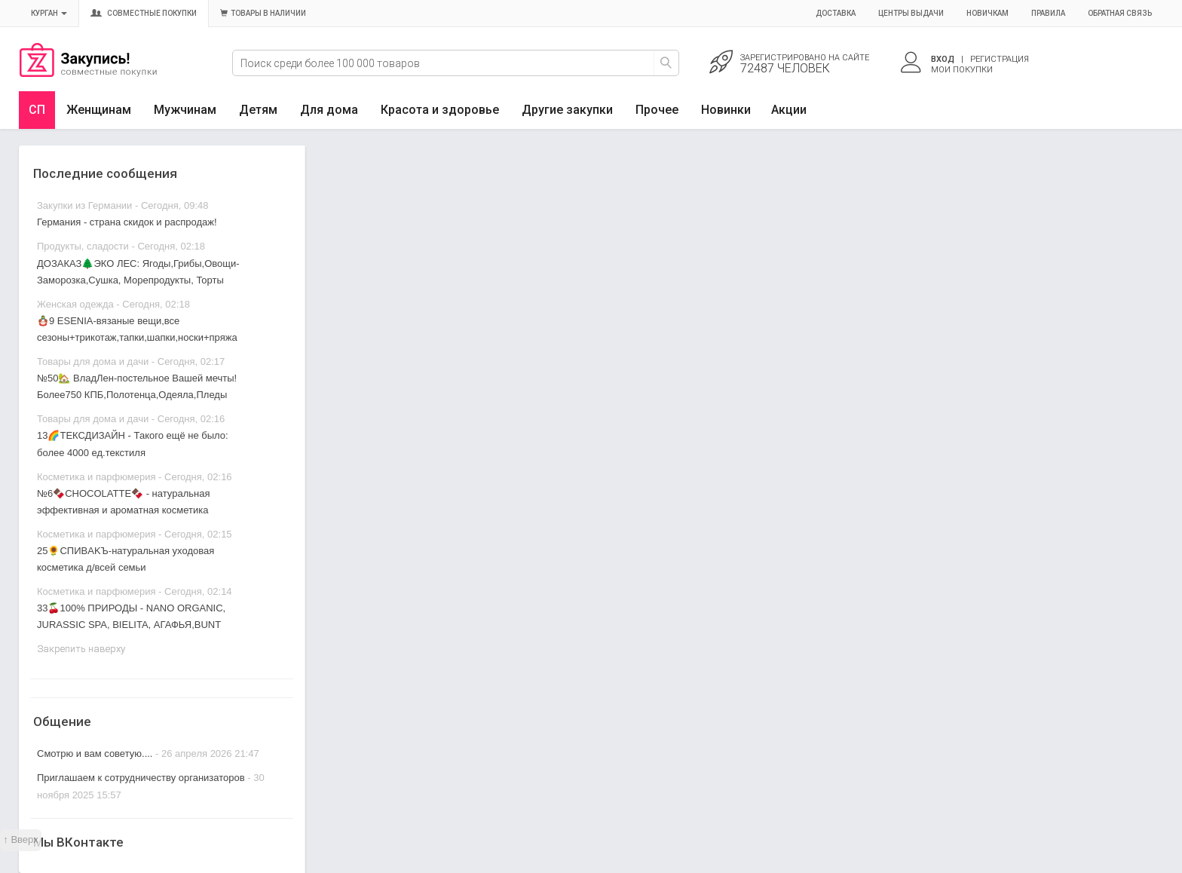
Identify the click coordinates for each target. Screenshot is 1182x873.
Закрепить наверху (81, 648)
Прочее (656, 110)
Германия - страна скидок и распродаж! (127, 222)
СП (37, 110)
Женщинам (98, 110)
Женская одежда (75, 304)
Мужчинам (185, 110)
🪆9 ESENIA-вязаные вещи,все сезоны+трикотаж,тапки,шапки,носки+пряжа (137, 329)
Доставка (836, 13)
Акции (789, 110)
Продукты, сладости (83, 246)
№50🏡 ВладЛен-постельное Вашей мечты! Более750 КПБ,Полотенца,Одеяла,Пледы (137, 386)
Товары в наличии (263, 13)
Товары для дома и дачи (93, 361)
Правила (1048, 13)
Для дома (329, 110)
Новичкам (987, 13)
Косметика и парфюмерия (96, 476)
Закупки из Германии (84, 205)
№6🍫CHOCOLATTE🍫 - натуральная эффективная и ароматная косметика (123, 502)
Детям (258, 110)
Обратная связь (1120, 13)
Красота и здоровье (440, 110)
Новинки (726, 110)
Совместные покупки (143, 13)
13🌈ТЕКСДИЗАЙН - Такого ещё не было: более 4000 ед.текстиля (132, 444)
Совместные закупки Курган (88, 73)
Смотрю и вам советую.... (94, 753)
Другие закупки (567, 110)
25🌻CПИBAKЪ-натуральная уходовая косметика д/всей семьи (125, 559)
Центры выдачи (911, 13)
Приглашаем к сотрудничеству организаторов (142, 777)
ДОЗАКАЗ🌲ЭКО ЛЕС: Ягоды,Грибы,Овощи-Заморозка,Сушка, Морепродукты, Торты (138, 272)
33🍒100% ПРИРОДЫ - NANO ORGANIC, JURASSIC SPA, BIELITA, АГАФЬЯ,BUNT (131, 616)
